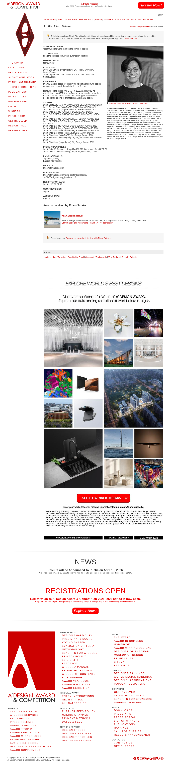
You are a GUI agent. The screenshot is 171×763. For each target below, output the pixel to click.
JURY (59, 19)
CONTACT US (123, 742)
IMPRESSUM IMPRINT (129, 702)
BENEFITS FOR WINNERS (79, 653)
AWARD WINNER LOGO (26, 736)
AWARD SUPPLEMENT (25, 750)
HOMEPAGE (122, 644)
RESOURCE (122, 665)
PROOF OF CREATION (77, 670)
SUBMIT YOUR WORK (21, 77)
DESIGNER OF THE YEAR (131, 651)
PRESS (98, 19)
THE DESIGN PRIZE (23, 711)
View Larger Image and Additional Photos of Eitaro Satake (127, 103)
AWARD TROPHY (21, 729)
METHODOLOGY (18, 101)
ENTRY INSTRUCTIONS (22, 82)
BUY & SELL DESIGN (24, 743)
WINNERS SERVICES (24, 715)
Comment (89, 257)
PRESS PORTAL (125, 717)
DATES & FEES (17, 97)
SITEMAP (120, 662)
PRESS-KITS (122, 713)
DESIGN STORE (17, 130)
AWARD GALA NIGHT (76, 684)
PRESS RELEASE (22, 722)
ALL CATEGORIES (74, 703)
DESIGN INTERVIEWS (77, 740)
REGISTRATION (17, 72)
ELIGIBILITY (70, 660)
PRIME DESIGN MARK (25, 739)
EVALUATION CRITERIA (78, 646)
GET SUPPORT (124, 746)
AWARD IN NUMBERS (128, 641)
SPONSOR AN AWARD (129, 695)
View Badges (114, 257)
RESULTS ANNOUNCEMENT (133, 734)
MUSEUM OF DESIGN (128, 655)
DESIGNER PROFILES (77, 737)
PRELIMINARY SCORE (77, 639)
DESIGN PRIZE (17, 126)
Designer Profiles (144, 27)
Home (132, 27)
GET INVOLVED (17, 121)
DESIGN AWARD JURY (77, 635)
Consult (125, 257)
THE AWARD (15, 63)
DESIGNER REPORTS (76, 733)
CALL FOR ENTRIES (128, 731)
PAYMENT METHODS (76, 718)
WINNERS (14, 111)
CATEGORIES (16, 68)
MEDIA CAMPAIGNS (23, 725)
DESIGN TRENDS (74, 730)
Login (160, 15)
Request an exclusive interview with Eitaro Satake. (88, 238)
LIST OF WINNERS (127, 720)
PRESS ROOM (16, 116)
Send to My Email (76, 257)
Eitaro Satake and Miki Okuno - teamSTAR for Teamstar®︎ (87, 223)
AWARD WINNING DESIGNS (133, 648)
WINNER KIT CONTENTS (79, 674)
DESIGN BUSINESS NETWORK (31, 746)
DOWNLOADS (123, 710)
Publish (133, 257)
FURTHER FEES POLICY (78, 711)
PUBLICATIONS (17, 92)
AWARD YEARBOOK (75, 681)
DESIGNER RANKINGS (129, 673)
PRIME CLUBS (124, 658)
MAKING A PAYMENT (76, 714)
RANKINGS (121, 727)
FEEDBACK (69, 663)
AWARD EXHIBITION (76, 688)
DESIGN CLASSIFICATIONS (133, 680)
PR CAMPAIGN (20, 718)
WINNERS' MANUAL (75, 667)
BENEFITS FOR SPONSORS (133, 699)
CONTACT (14, 106)
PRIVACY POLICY (74, 656)
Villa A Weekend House (72, 216)
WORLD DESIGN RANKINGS (133, 676)
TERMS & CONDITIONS (22, 87)
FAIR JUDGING (72, 677)
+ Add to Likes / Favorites (55, 257)
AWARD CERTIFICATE (25, 732)
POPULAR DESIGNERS (129, 683)
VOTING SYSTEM (74, 642)
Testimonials (101, 257)
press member (130, 38)
